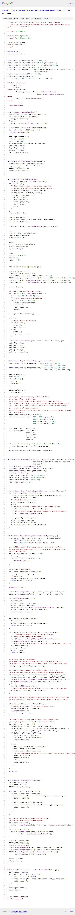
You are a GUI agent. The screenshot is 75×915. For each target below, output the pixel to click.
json (71, 912)
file (46, 18)
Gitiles (13, 912)
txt (66, 912)
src (65, 10)
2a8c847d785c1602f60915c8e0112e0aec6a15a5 (39, 10)
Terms (24, 912)
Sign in (70, 3)
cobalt (5, 10)
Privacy (18, 912)
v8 (69, 10)
